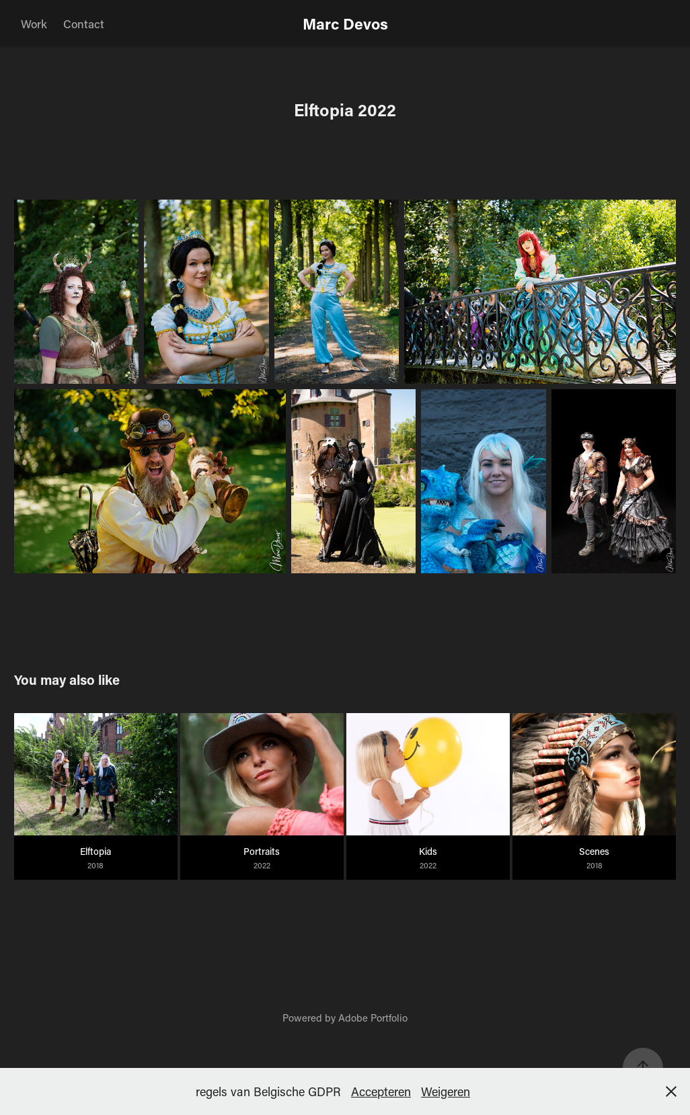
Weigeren (445, 1091)
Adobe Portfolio (373, 1017)
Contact (83, 23)
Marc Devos (345, 23)
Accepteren (381, 1091)
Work (34, 23)
